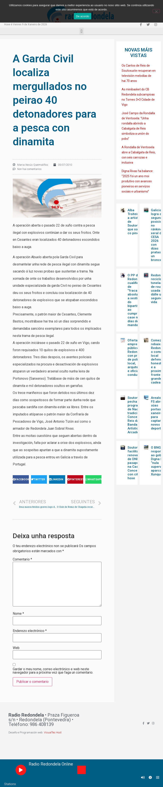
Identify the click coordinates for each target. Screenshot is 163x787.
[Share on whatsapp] (93, 479)
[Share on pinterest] (75, 479)
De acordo (82, 16)
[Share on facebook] (21, 479)
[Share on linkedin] (57, 479)
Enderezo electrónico (30, 631)
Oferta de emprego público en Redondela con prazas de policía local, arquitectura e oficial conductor (137, 357)
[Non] (156, 11)
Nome (18, 613)
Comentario (22, 559)
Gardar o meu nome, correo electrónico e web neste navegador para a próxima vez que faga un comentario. (53, 670)
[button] (81, 31)
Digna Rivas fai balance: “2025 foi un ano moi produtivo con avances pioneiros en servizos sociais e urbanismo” (137, 181)
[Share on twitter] (39, 479)
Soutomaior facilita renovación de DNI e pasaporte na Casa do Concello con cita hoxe (136, 463)
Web (16, 648)
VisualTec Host (53, 732)
